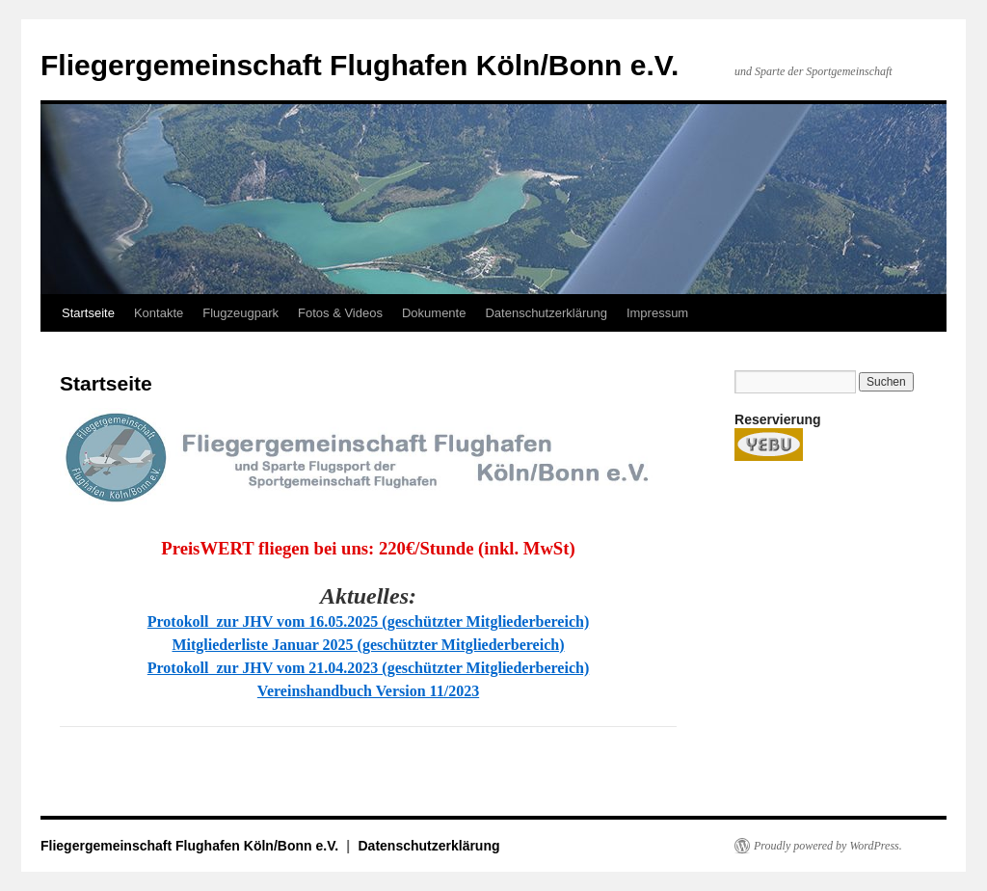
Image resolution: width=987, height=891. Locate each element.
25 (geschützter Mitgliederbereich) (475, 621)
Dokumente (434, 313)
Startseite (88, 313)
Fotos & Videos (340, 313)
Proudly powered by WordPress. (828, 845)
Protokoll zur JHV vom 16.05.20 (255, 621)
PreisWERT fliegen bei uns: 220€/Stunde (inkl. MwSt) (367, 548)
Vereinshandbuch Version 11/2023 (368, 691)
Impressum (657, 313)
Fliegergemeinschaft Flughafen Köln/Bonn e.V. (359, 65)
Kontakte (158, 313)
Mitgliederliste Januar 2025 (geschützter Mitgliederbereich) (368, 644)
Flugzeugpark (240, 313)
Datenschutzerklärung (545, 313)
